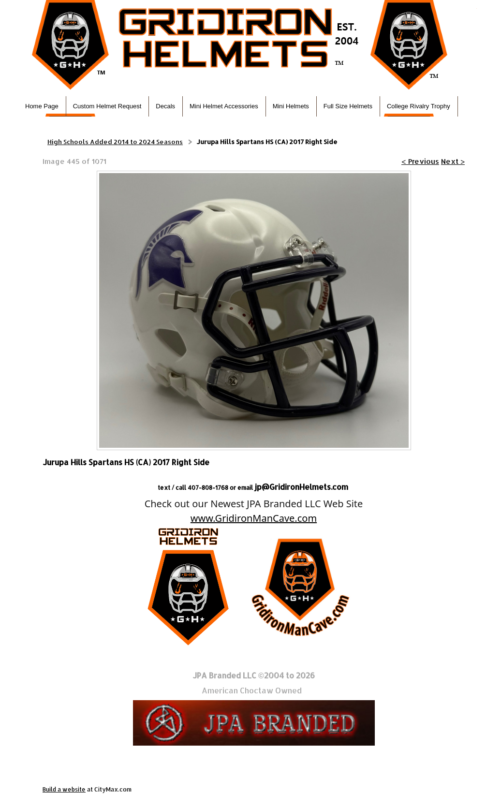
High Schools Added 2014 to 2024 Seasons (115, 142)
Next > (453, 161)
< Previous (420, 161)
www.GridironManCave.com (254, 518)
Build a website (64, 789)
